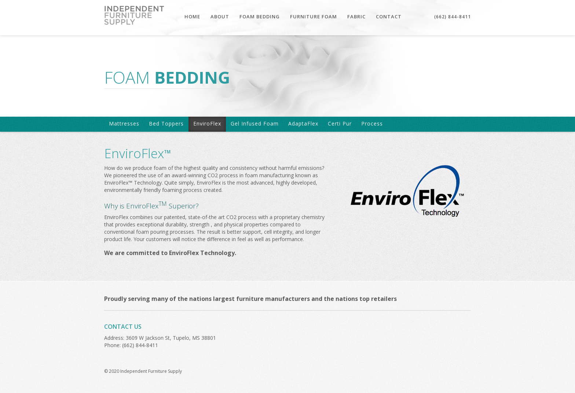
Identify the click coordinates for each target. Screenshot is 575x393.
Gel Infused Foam (255, 123)
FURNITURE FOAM (313, 16)
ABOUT (219, 16)
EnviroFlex (207, 123)
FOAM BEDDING (259, 16)
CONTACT (389, 16)
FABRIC (356, 16)
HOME (192, 16)
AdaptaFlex (303, 123)
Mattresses (124, 123)
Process (372, 123)
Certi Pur (340, 123)
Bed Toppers (166, 123)
